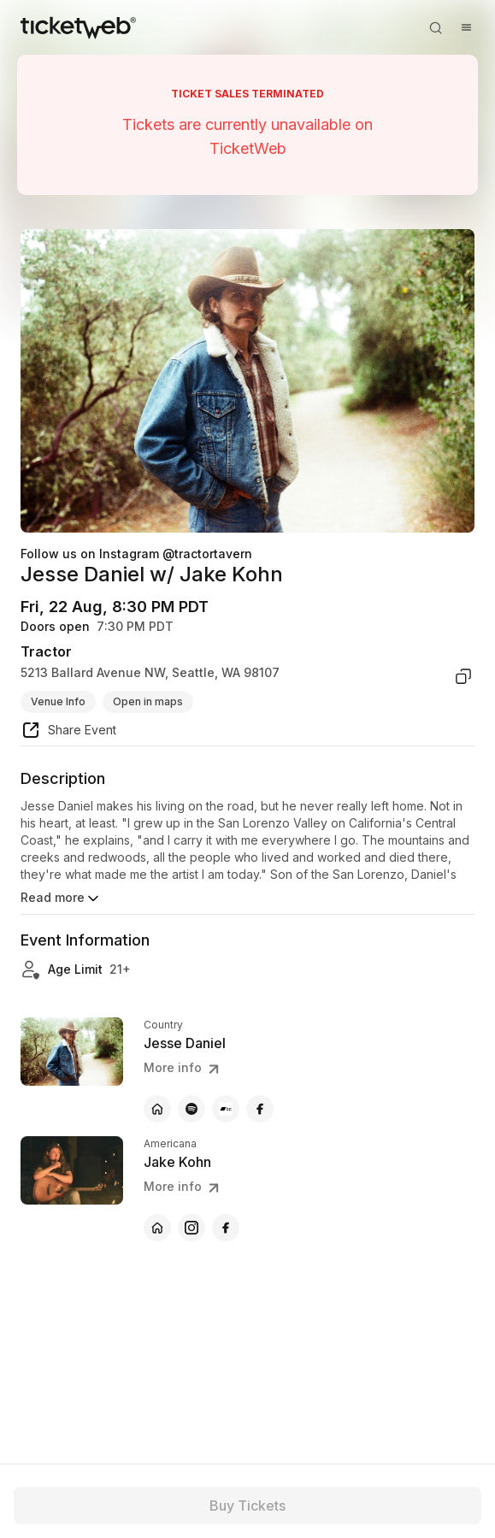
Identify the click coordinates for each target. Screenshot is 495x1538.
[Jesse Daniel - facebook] (260, 1109)
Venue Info (58, 701)
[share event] (68, 732)
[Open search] (435, 27)
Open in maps (148, 701)
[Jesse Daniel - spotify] (191, 1109)
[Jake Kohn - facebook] (225, 1227)
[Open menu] (465, 27)
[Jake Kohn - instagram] (191, 1227)
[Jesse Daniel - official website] (157, 1109)
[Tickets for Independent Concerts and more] (78, 27)
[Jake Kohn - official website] (157, 1227)
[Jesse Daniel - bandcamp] (225, 1109)
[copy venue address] (463, 676)
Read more (61, 898)
